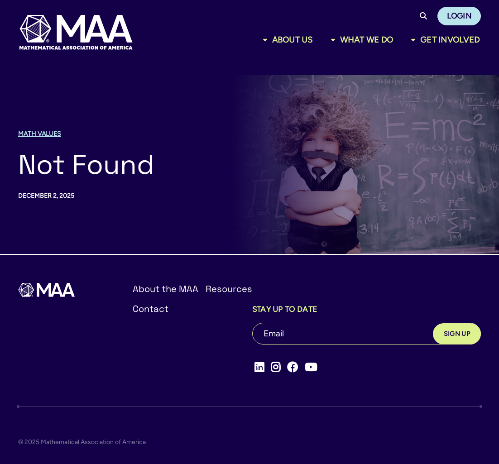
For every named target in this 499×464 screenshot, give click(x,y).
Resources (229, 289)
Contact (150, 309)
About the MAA (165, 289)
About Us (292, 40)
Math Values (39, 134)
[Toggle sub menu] (267, 40)
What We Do (366, 40)
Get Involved (450, 40)
